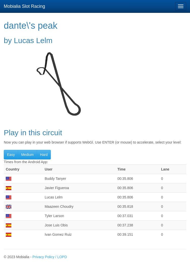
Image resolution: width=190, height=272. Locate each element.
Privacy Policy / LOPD (49, 257)
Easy (11, 155)
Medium (27, 155)
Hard (44, 155)
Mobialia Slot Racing (24, 6)
